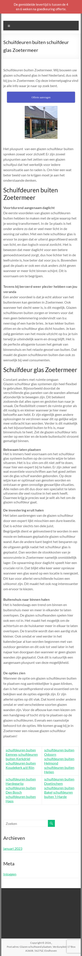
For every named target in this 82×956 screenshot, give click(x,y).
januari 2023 (12, 848)
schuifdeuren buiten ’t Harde (58, 794)
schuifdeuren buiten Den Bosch (21, 790)
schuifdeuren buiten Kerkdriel (22, 756)
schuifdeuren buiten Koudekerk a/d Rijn (21, 765)
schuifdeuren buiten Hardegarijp (21, 781)
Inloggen (9, 874)
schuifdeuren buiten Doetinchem (59, 781)
